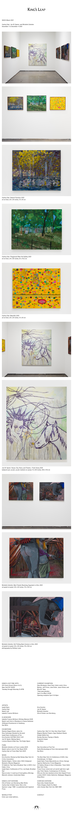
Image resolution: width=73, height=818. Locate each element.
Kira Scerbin (41, 707)
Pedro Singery (47, 785)
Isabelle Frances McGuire (10, 713)
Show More (40, 777)
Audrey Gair (6, 709)
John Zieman (49, 787)
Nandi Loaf (5, 711)
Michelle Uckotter (42, 711)
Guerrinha (45, 783)
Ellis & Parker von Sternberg (46, 713)
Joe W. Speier (41, 709)
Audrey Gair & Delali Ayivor (14, 785)
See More (5, 725)
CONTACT (40, 795)
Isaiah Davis (5, 707)
